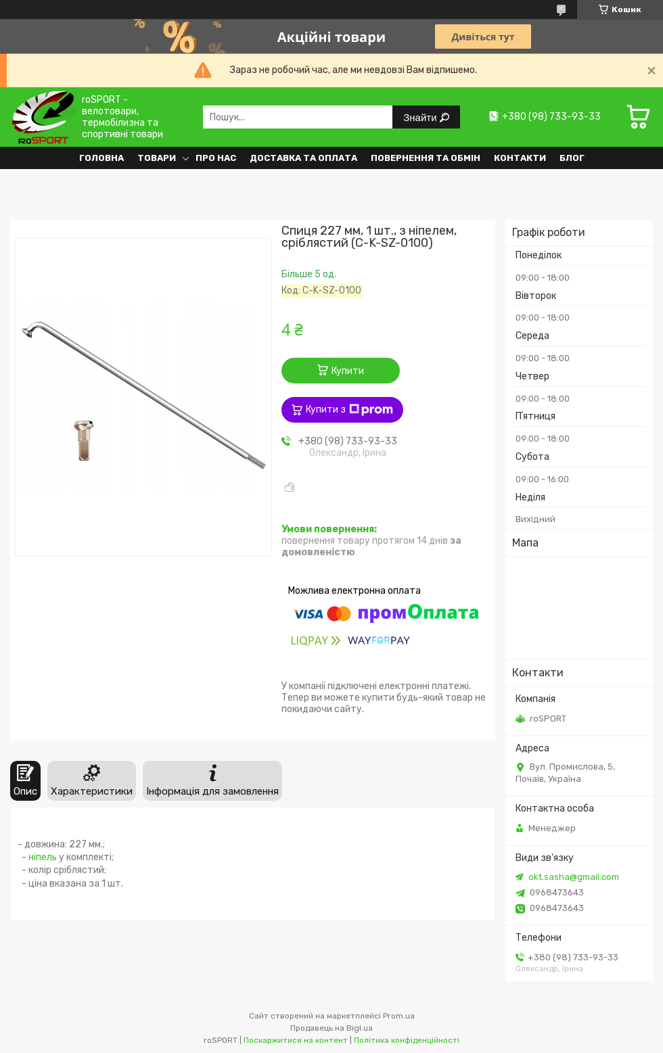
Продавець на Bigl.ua (331, 1028)
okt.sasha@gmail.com (573, 877)
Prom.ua (399, 1016)
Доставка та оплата (303, 158)
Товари (156, 158)
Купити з (349, 410)
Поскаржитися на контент (296, 1040)
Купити (348, 371)
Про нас (216, 158)
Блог (572, 158)
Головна (101, 158)
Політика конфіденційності (406, 1040)
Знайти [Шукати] (421, 117)
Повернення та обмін (425, 158)
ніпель (42, 857)
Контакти (520, 158)
